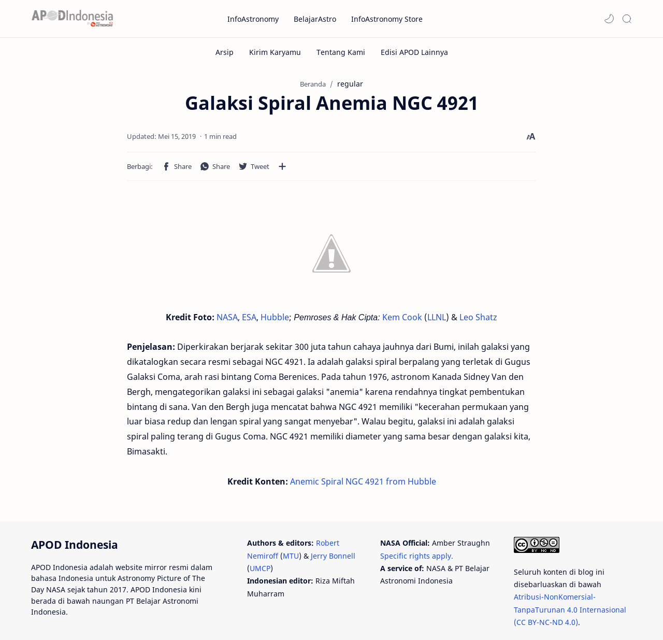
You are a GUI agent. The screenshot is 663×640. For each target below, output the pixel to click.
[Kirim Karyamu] (275, 52)
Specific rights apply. (416, 523)
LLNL (436, 320)
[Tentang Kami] (340, 52)
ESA (249, 320)
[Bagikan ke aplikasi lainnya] (191, 169)
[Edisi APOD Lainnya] (414, 52)
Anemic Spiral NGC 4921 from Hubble (363, 439)
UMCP (260, 536)
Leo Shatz (478, 320)
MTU (291, 523)
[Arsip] (224, 52)
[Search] (627, 18)
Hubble (275, 320)
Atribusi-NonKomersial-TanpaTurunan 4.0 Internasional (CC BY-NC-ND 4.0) (570, 576)
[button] (609, 18)
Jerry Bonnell (333, 523)
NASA (227, 320)
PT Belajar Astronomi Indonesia (140, 617)
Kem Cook (402, 320)
